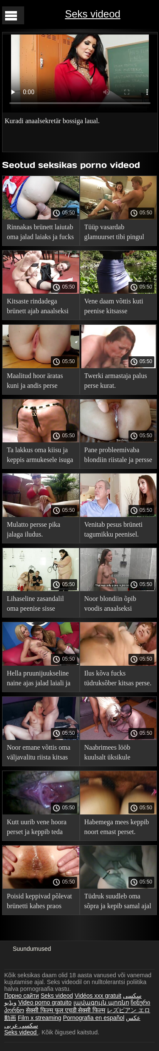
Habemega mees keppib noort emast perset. (116, 826)
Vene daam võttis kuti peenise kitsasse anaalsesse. (113, 307)
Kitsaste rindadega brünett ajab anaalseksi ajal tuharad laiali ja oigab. (38, 307)
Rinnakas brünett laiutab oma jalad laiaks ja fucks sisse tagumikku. (40, 233)
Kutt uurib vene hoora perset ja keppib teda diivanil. (37, 828)
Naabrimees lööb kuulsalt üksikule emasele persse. (107, 754)
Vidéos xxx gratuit (98, 995)
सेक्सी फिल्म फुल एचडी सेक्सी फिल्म (65, 1010)
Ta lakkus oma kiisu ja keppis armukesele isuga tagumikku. (40, 456)
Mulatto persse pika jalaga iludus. (33, 529)
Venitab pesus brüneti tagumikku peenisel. (113, 529)
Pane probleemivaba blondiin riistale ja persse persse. (118, 456)
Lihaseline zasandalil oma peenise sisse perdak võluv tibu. (35, 605)
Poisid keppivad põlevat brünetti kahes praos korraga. (39, 902)
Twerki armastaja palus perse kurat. (115, 380)
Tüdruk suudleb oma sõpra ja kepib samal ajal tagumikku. (117, 902)
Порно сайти (21, 995)
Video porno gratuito (45, 1002)
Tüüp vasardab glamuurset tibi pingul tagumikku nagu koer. (114, 233)
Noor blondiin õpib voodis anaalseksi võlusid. (110, 605)
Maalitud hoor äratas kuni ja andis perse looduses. (35, 382)
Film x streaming (39, 1017)
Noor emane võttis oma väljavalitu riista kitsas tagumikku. (38, 754)
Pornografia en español (93, 1017)
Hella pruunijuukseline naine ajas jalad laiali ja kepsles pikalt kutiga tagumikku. (38, 680)
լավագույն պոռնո (101, 1002)
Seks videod (92, 14)
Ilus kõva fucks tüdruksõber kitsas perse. (118, 678)
